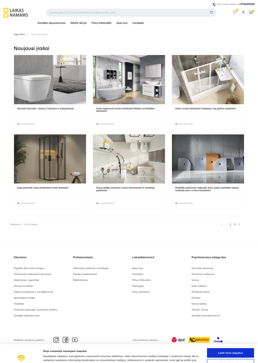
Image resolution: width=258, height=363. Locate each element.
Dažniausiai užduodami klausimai (32, 275)
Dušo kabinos (199, 287)
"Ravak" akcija (200, 310)
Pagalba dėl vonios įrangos (29, 269)
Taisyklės (19, 304)
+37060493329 (247, 4)
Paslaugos (138, 287)
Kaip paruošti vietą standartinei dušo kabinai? (42, 188)
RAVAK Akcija (80, 23)
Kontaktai (139, 23)
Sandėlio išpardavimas (53, 23)
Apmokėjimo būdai (24, 298)
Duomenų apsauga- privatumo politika (35, 310)
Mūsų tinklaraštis (103, 23)
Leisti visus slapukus (230, 334)
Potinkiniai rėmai (201, 293)
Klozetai (196, 298)
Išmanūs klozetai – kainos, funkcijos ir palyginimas (45, 109)
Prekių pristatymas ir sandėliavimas (33, 293)
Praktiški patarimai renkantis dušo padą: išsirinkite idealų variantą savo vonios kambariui (207, 189)
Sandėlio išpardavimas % (206, 316)
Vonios (195, 281)
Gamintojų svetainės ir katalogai (91, 269)
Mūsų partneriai (140, 293)
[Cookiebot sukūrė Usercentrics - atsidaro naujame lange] (21, 356)
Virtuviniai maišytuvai (203, 275)
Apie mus (123, 23)
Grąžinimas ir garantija (26, 281)
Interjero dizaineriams (85, 275)
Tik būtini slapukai (230, 345)
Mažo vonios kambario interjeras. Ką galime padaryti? (205, 109)
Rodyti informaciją (169, 356)
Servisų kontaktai (23, 287)
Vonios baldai (199, 304)
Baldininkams (80, 281)
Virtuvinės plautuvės (202, 269)
